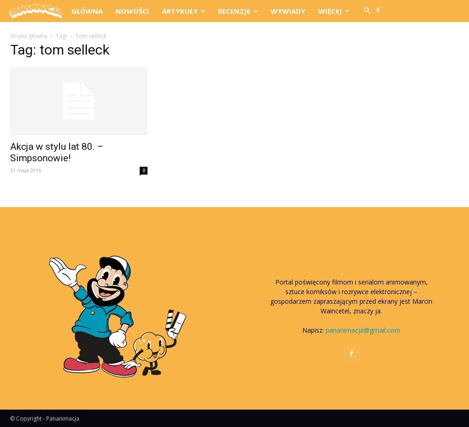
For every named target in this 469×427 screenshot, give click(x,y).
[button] (367, 11)
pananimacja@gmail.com (363, 330)
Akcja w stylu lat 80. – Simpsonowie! (57, 152)
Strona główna (28, 36)
